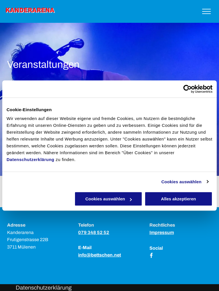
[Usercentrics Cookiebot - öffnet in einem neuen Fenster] (187, 89)
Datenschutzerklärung (30, 159)
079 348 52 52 (93, 232)
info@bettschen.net (99, 255)
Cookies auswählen (181, 181)
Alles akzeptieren (178, 198)
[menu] (206, 11)
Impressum (161, 232)
